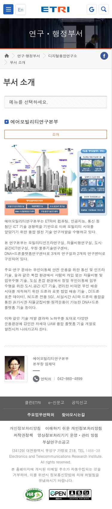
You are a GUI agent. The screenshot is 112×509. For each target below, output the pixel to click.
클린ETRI (33, 402)
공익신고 (79, 402)
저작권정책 (23, 435)
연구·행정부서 (28, 55)
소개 (55, 134)
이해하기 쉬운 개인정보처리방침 (73, 428)
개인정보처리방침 (25, 428)
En (20, 9)
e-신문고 (56, 402)
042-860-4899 (69, 378)
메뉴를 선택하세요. (28, 102)
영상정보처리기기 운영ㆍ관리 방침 (68, 435)
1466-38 (92, 450)
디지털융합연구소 (62, 55)
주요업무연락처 (40, 415)
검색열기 (104, 9)
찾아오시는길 (73, 415)
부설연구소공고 (56, 442)
